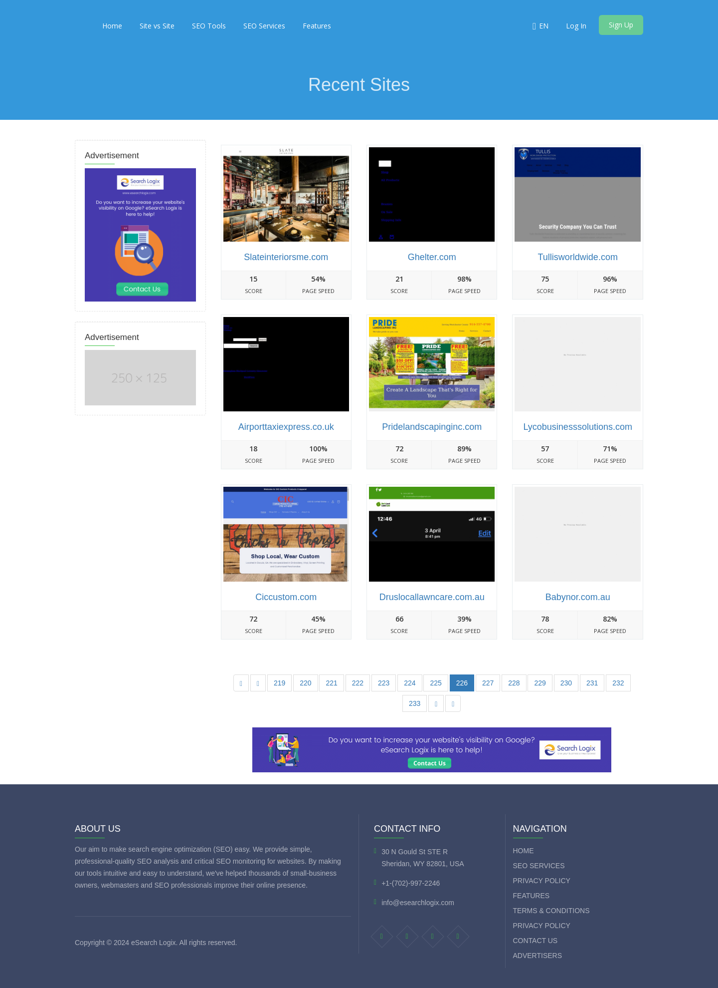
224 (409, 683)
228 (514, 683)
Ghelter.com (432, 257)
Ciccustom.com (286, 597)
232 (618, 683)
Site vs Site (157, 25)
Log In (576, 25)
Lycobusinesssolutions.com (577, 427)
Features (317, 25)
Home (112, 25)
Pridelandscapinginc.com (432, 427)
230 (566, 683)
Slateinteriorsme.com (286, 257)
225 (435, 683)
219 (279, 683)
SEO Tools (209, 25)
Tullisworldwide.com (578, 257)
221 (331, 683)
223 (383, 683)
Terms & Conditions (551, 911)
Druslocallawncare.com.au (432, 597)
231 (592, 683)
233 (414, 703)
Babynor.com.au (577, 597)
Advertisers (537, 956)
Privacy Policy (541, 881)
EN (543, 25)
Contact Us (535, 941)
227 (488, 683)
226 (462, 683)
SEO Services (264, 25)
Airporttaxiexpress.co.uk (286, 427)
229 (539, 683)
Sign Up (621, 24)
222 (357, 683)
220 (305, 683)
